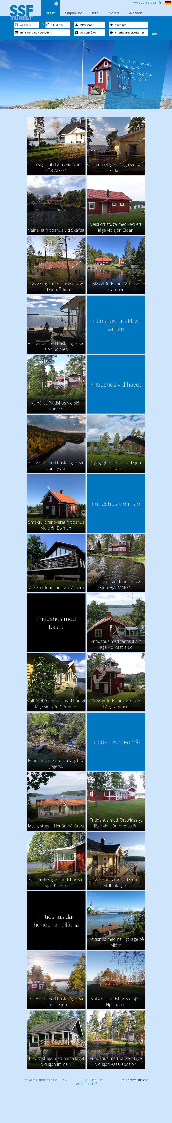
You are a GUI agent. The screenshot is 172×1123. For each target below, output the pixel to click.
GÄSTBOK (135, 13)
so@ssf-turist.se (138, 1080)
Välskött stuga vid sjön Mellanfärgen (116, 882)
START (50, 13)
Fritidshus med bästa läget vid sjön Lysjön (56, 465)
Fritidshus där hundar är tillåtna (56, 921)
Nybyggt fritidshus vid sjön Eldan (116, 465)
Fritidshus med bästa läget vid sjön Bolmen (56, 346)
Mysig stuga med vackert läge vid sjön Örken (56, 286)
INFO (95, 13)
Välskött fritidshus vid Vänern (56, 587)
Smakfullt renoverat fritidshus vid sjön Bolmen (56, 525)
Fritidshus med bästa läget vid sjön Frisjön (56, 1001)
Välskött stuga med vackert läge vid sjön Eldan (115, 227)
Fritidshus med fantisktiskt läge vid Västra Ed (116, 644)
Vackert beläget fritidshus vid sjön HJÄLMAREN (115, 584)
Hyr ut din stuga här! (147, 2)
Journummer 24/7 (86, 1083)
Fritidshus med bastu (56, 623)
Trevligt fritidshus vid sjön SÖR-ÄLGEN (56, 167)
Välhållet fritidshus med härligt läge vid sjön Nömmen (56, 703)
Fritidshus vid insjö (116, 504)
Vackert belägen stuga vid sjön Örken (116, 167)
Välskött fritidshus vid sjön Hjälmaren (116, 1001)
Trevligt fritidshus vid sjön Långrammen (116, 703)
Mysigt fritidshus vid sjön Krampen (115, 286)
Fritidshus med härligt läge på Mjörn (115, 942)
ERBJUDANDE (73, 13)
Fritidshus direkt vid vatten (116, 325)
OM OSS (113, 13)
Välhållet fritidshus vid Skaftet (56, 230)
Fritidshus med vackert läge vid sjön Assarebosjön (116, 1061)
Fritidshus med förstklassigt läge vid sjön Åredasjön (116, 823)
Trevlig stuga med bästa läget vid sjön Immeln (56, 1061)
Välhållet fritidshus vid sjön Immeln (56, 406)
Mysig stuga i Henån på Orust (56, 826)
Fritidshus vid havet (115, 384)
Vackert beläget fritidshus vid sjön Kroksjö (56, 882)
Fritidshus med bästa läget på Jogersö (56, 763)
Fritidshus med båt (116, 742)
